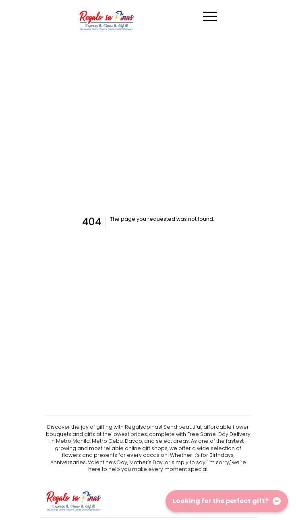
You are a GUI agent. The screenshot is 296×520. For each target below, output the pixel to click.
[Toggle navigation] (210, 16)
